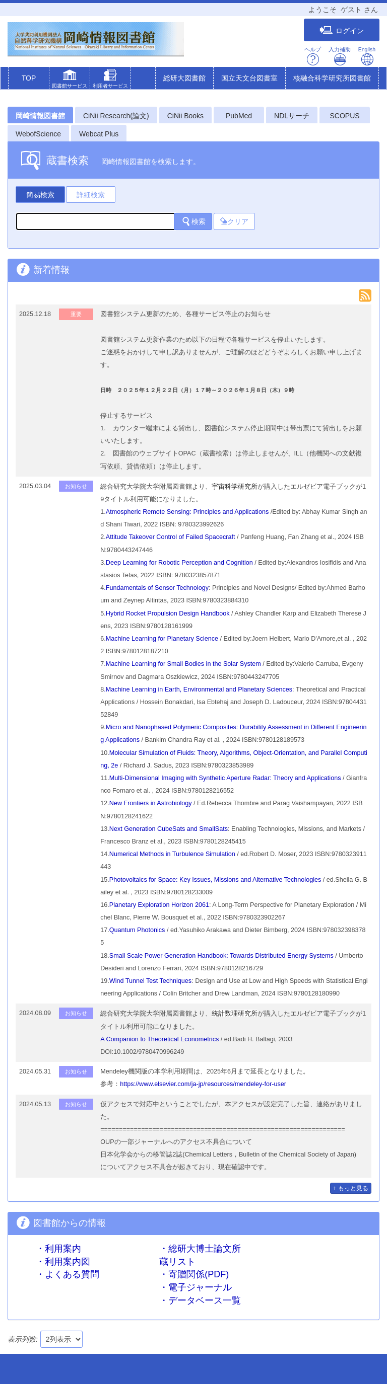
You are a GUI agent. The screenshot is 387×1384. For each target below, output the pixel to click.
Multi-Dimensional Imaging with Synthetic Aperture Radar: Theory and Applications (225, 778)
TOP (29, 78)
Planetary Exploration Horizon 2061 (159, 904)
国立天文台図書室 (249, 78)
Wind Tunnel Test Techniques (150, 980)
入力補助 (340, 56)
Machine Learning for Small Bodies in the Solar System (183, 663)
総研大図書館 (184, 78)
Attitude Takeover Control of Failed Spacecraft (170, 537)
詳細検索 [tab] (91, 195)
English (366, 56)
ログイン (341, 30)
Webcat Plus (98, 134)
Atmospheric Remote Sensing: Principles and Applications (187, 511)
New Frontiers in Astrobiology (150, 803)
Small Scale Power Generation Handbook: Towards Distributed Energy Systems (222, 955)
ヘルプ (312, 56)
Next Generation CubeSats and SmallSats (168, 828)
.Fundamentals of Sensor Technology (156, 587)
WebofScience (38, 134)
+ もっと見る (350, 1188)
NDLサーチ (291, 116)
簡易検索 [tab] (40, 195)
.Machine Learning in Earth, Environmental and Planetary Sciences (198, 689)
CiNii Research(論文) (116, 116)
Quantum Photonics (137, 930)
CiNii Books (185, 116)
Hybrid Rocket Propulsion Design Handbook (168, 613)
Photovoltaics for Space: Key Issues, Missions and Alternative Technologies (215, 879)
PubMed (239, 116)
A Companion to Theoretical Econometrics (159, 1039)
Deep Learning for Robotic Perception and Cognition (179, 562)
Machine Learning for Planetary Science (162, 638)
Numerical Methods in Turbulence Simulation (172, 854)
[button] (69, 80)
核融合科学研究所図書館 (332, 78)
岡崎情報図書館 (40, 116)
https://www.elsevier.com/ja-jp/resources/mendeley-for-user (203, 1084)
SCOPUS (345, 116)
